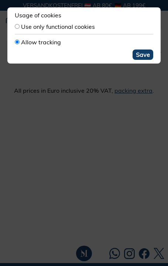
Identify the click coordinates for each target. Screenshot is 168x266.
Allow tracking (41, 42)
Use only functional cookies (58, 26)
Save (143, 54)
